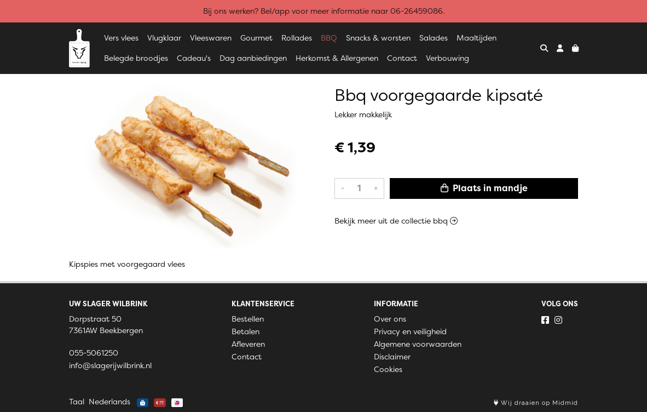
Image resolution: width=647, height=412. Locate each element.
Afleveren (248, 344)
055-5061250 (93, 353)
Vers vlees (121, 38)
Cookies (388, 369)
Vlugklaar (164, 38)
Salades (433, 38)
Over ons (390, 319)
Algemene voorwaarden (417, 344)
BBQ (329, 38)
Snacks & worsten (378, 38)
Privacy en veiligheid (410, 331)
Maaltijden (476, 38)
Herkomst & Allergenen (337, 58)
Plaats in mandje (484, 188)
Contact (402, 58)
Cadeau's (194, 58)
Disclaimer (392, 357)
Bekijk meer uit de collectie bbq (396, 221)
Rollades (296, 38)
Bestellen (248, 319)
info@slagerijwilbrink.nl (110, 365)
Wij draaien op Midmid (536, 403)
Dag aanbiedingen (253, 58)
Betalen (245, 331)
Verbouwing (447, 58)
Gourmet (256, 38)
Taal (76, 402)
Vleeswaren (211, 38)
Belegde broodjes (136, 58)
